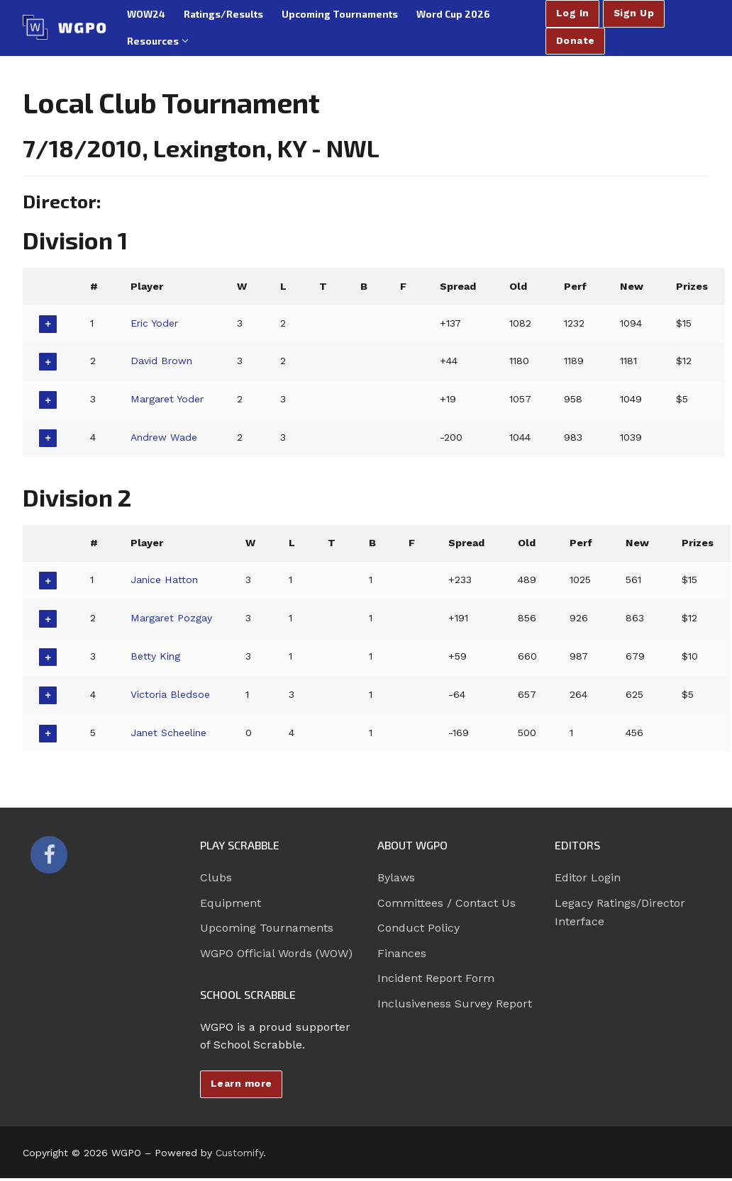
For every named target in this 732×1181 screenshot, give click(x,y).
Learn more (241, 1083)
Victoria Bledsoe (171, 694)
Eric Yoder (155, 323)
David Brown (162, 360)
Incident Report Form (435, 978)
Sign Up (634, 12)
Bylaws (396, 877)
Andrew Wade (165, 437)
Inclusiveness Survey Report (454, 1003)
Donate (575, 40)
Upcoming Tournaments (266, 927)
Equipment (230, 903)
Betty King (156, 656)
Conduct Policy (418, 927)
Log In (572, 12)
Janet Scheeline (170, 732)
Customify (239, 1152)
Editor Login (588, 877)
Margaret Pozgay (172, 617)
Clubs (216, 877)
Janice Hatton (165, 579)
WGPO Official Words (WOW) (276, 953)
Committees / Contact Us (446, 903)
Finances (401, 953)
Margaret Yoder (168, 399)
